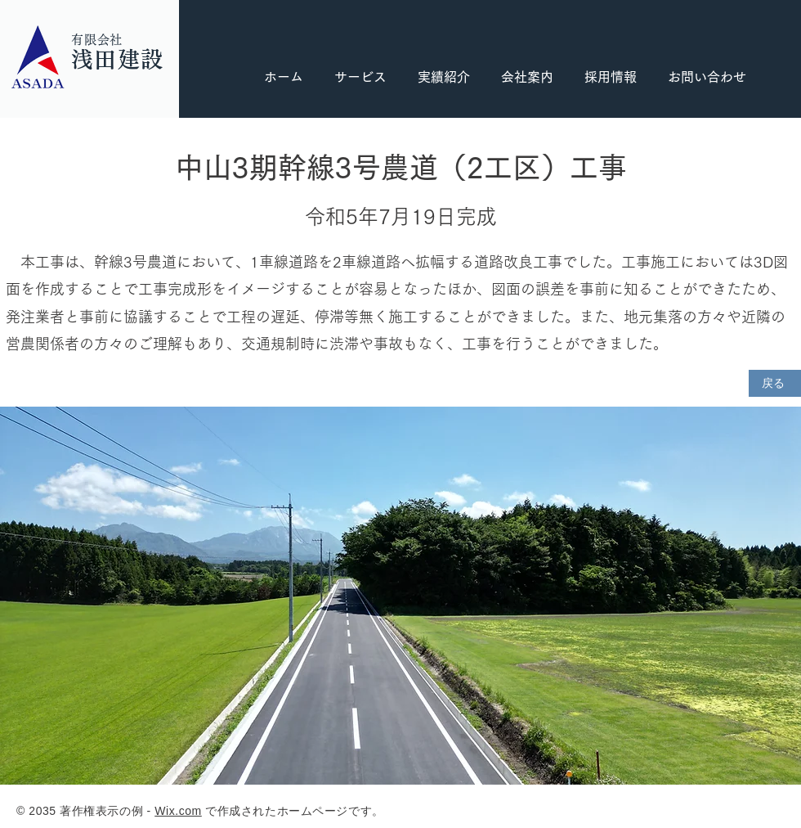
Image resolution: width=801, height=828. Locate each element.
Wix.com (178, 810)
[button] (610, 77)
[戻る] (775, 383)
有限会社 (97, 40)
